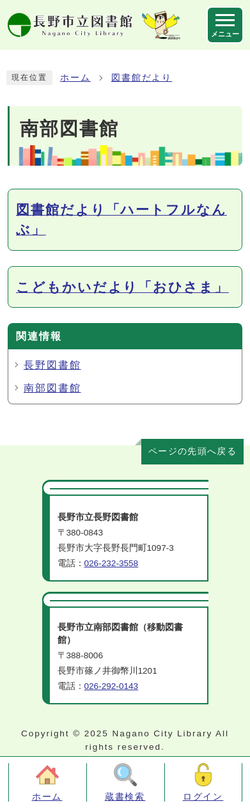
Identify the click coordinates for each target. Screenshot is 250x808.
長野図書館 (52, 365)
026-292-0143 (111, 686)
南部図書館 (52, 388)
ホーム (75, 78)
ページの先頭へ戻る (192, 451)
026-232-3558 (111, 563)
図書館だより (142, 78)
